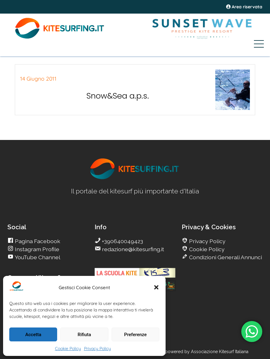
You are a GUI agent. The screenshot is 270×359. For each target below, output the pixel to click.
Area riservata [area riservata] (244, 7)
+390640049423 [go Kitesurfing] (122, 241)
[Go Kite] (60, 37)
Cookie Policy (68, 348)
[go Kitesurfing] (135, 178)
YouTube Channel (37, 257)
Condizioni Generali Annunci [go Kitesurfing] (225, 257)
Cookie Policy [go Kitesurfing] (206, 249)
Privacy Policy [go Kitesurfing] (207, 241)
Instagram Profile (36, 249)
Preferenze (135, 334)
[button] (156, 287)
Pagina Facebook (37, 241)
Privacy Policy (97, 348)
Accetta (33, 334)
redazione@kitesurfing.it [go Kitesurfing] (132, 249)
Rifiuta (84, 334)
